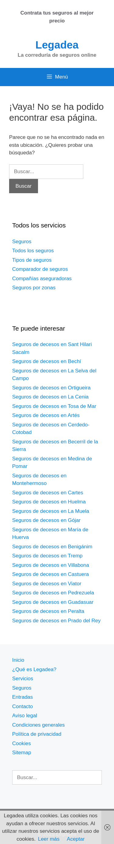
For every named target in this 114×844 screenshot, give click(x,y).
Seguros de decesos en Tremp (47, 556)
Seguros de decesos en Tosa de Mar (54, 406)
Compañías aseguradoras (42, 278)
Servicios (22, 678)
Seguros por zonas (34, 288)
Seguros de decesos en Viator (46, 584)
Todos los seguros (33, 251)
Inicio (18, 660)
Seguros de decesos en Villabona (50, 565)
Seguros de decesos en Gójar (46, 520)
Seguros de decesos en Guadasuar (52, 602)
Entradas (22, 697)
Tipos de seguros (32, 260)
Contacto (22, 706)
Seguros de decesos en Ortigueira (51, 388)
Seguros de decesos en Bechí (46, 361)
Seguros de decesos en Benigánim (52, 547)
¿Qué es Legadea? (34, 669)
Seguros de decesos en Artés (46, 415)
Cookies (21, 743)
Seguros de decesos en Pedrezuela (53, 593)
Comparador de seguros (40, 269)
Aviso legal (24, 715)
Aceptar (76, 839)
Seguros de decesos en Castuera (50, 574)
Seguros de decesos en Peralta (48, 611)
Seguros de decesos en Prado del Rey (56, 621)
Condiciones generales (38, 725)
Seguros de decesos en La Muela (50, 511)
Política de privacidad (36, 734)
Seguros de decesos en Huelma (49, 502)
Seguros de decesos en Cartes (47, 493)
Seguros (21, 241)
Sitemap (21, 752)
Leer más (49, 839)
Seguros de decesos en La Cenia (50, 397)
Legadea (57, 45)
